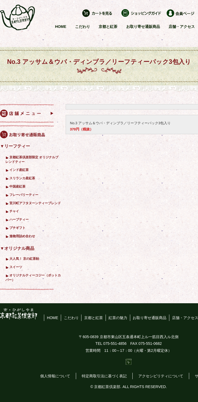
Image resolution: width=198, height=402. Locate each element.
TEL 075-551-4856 (110, 343)
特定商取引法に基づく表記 (104, 376)
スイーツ (15, 267)
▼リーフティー (15, 146)
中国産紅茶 (17, 186)
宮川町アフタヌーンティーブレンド (35, 203)
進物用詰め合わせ (22, 236)
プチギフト (17, 227)
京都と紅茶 (108, 26)
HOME (60, 26)
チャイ (14, 211)
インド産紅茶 (19, 169)
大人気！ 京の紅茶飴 (24, 258)
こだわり (82, 26)
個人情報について (55, 376)
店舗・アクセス (182, 26)
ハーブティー (19, 219)
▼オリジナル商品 (17, 248)
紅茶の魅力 (118, 318)
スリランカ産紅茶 (22, 178)
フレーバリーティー (23, 194)
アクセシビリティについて (160, 376)
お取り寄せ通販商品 (143, 26)
